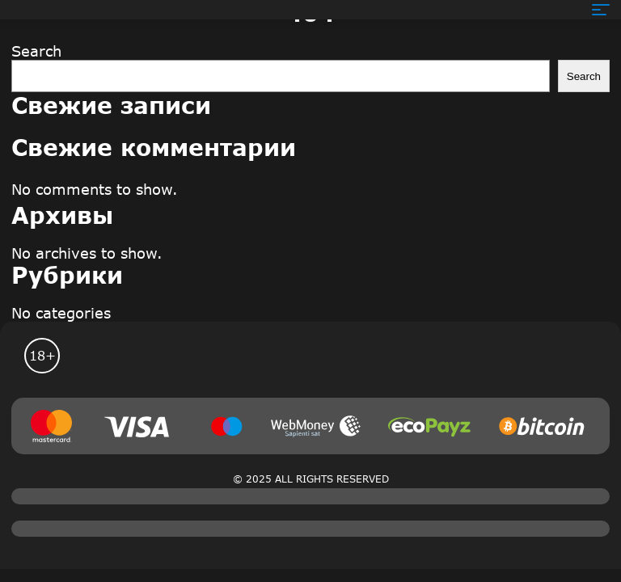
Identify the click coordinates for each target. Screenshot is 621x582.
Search (36, 51)
